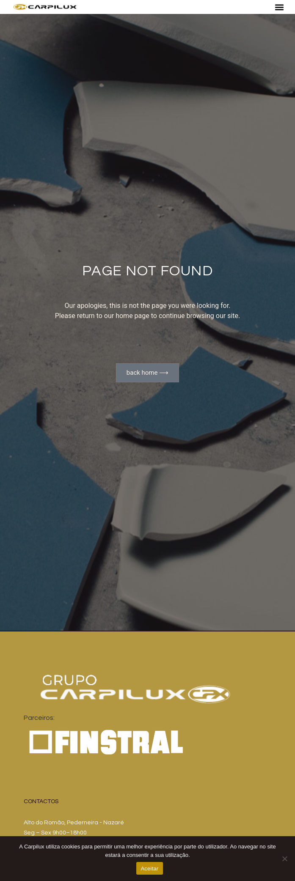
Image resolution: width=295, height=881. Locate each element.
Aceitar (149, 868)
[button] (279, 7)
